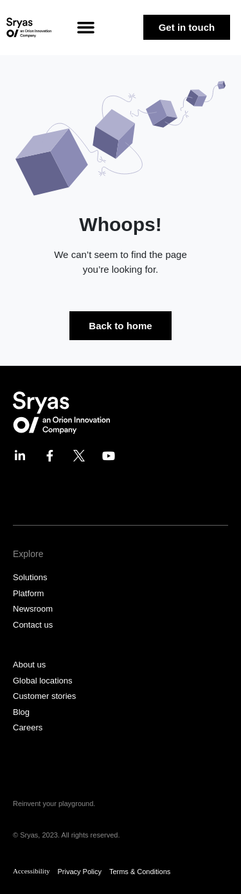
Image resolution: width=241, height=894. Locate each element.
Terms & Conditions (139, 871)
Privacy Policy (79, 871)
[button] (85, 27)
